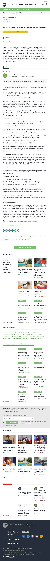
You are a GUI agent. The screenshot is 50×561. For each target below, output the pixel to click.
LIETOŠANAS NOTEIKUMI (12, 532)
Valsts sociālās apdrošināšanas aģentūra (18, 74)
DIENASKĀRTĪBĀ (32, 4)
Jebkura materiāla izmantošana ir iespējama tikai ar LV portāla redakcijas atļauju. (22, 552)
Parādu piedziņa (36, 334)
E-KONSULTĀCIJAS (20, 6)
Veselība (27, 358)
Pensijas (42, 358)
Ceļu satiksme (24, 495)
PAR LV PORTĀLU (10, 531)
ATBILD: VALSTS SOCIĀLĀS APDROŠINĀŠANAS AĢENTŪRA (18, 344)
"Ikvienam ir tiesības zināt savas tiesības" (18, 548)
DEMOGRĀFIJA (6, 269)
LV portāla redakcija (13, 539)
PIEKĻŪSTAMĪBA (10, 534)
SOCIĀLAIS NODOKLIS (8, 272)
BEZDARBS (5, 267)
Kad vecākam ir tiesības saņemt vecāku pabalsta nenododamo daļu (40, 305)
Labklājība (8, 19)
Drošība (42, 474)
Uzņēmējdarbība (38, 336)
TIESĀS (13, 6)
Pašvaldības (16, 336)
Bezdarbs (42, 236)
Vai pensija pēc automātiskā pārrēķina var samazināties (40, 293)
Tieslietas (7, 332)
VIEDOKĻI (26, 4)
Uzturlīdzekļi (27, 336)
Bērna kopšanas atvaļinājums (17, 236)
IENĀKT (45, 1)
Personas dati (36, 338)
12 (17, 225)
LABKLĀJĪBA (5, 259)
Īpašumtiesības (8, 334)
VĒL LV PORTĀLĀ (7, 430)
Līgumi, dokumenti (29, 332)
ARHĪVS (26, 6)
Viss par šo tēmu (8, 322)
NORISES (21, 4)
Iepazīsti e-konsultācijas (10, 425)
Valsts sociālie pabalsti (23, 387)
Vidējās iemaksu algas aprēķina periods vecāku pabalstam (24, 305)
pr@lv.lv (16, 543)
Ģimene (6, 338)
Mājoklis (26, 334)
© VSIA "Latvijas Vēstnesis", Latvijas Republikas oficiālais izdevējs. (18, 554)
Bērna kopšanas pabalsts (32, 236)
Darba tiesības (17, 332)
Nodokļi (17, 334)
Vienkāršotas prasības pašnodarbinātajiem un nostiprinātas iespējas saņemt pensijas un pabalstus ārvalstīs (39, 272)
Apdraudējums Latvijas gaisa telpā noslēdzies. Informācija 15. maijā (39, 510)
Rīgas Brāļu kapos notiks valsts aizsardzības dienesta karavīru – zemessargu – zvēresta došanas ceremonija (40, 495)
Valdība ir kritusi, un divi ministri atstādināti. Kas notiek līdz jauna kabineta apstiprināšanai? (24, 449)
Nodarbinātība (15, 239)
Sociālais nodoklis (25, 239)
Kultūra (7, 452)
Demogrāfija (6, 239)
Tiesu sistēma (16, 338)
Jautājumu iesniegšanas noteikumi (30, 221)
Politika (22, 454)
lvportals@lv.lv (14, 541)
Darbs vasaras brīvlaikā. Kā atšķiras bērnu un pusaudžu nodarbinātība (25, 271)
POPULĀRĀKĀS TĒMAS (9, 327)
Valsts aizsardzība (41, 500)
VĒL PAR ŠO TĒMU (7, 254)
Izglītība (25, 338)
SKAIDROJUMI (15, 4)
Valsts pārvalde (40, 452)
